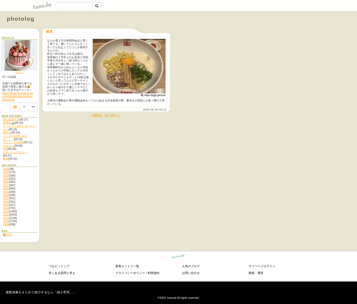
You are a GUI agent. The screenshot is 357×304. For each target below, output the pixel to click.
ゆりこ (19, 72)
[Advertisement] (298, 29)
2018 (6, 195)
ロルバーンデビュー (15, 152)
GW (5, 149)
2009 (6, 224)
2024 (6, 175)
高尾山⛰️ (9, 122)
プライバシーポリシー (130, 273)
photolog (21, 19)
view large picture (153, 95)
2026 (6, 169)
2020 (6, 188)
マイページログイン (262, 266)
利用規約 (153, 273)
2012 (6, 214)
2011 (6, 218)
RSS (7, 234)
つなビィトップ (59, 266)
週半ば (7, 132)
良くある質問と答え (62, 273)
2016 (6, 201)
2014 (6, 208)
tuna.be (178, 257)
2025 (6, 172)
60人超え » (112, 115)
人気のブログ (191, 266)
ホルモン (8, 145)
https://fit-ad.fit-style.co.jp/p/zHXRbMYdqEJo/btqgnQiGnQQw (17, 96)
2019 (6, 191)
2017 (6, 198)
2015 (6, 204)
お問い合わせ (191, 273)
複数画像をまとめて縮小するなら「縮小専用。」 (41, 292)
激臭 (5, 158)
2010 (6, 221)
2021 (6, 185)
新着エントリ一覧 (127, 266)
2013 (6, 211)
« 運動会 (97, 115)
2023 (6, 178)
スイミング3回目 (13, 142)
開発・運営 (256, 273)
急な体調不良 (11, 119)
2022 (6, 181)
